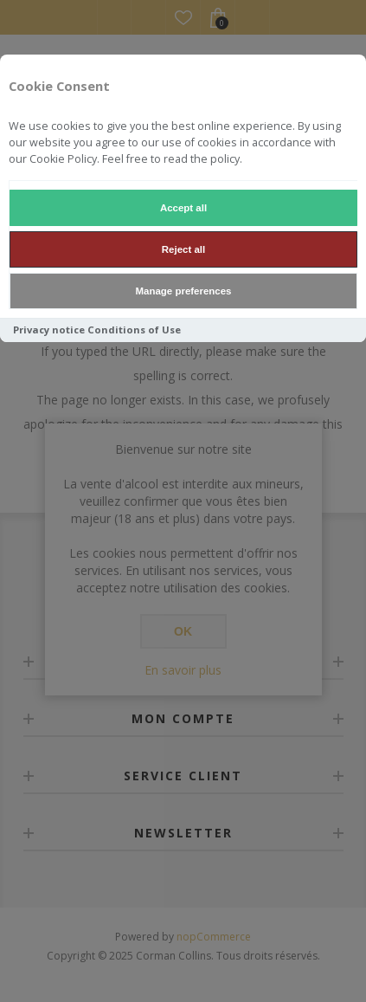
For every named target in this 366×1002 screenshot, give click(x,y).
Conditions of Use (134, 329)
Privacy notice (49, 329)
